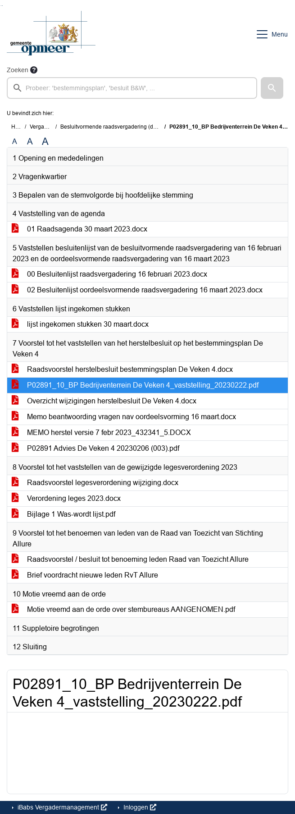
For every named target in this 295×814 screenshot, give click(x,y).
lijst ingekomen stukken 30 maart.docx (80, 324)
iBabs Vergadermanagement (61, 807)
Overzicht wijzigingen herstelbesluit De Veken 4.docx (104, 401)
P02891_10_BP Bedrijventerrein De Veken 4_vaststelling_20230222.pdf (135, 385)
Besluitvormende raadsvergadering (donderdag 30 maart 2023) (138, 127)
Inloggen (139, 807)
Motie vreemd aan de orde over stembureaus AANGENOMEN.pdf (123, 609)
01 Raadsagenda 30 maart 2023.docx (79, 229)
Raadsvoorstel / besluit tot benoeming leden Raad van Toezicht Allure (130, 559)
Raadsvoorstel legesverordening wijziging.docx (95, 482)
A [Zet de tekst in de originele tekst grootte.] (14, 141)
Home (18, 127)
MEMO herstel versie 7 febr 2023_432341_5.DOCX (101, 432)
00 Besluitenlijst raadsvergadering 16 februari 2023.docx (109, 274)
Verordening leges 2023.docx (66, 498)
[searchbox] (132, 88)
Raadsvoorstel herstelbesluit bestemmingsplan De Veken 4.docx (122, 369)
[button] (272, 88)
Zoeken (17, 70)
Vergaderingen (48, 127)
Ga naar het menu (2, 5)
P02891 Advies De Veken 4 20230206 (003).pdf (95, 448)
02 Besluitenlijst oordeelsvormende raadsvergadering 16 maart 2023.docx (137, 290)
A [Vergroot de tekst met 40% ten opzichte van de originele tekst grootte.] (45, 141)
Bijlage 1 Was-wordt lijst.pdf (63, 514)
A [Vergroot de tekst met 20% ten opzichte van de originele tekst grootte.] (30, 141)
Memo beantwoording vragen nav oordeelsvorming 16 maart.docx (124, 417)
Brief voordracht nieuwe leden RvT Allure (85, 575)
